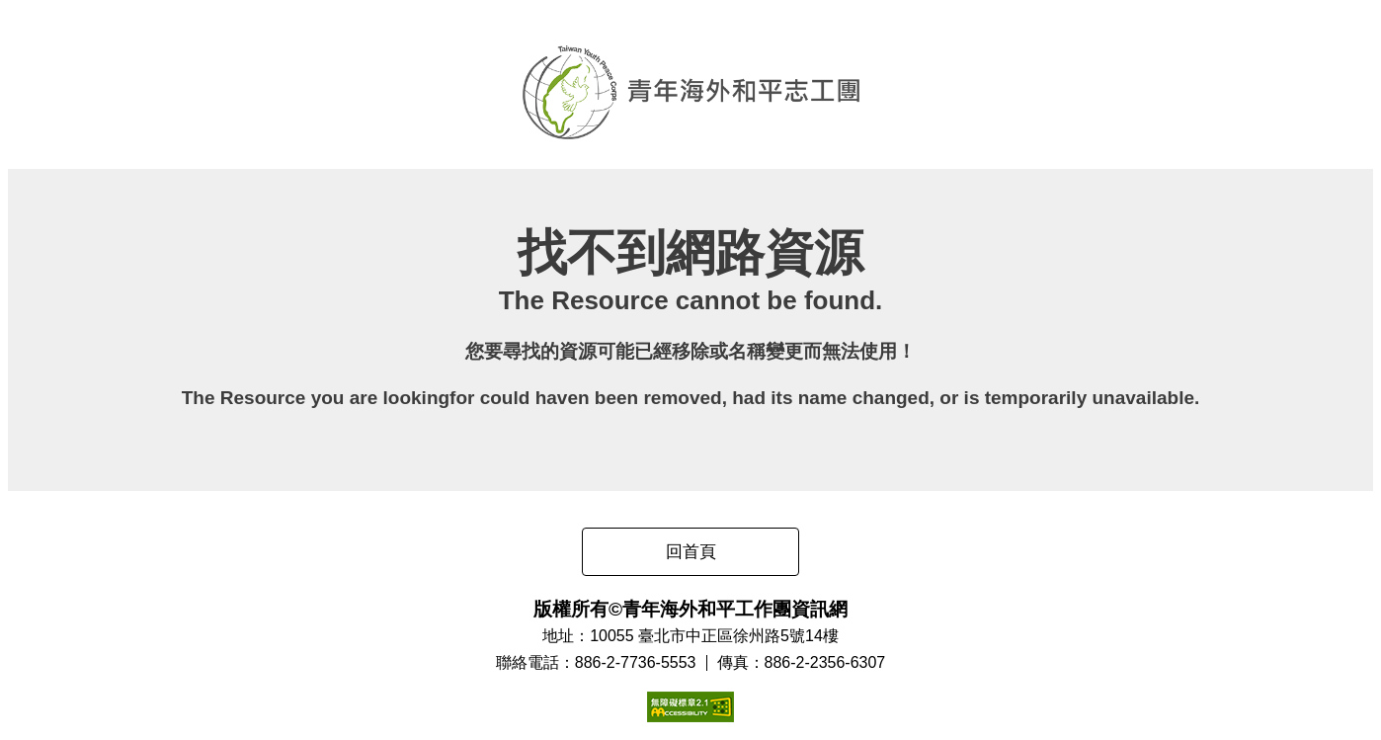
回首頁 (691, 551)
